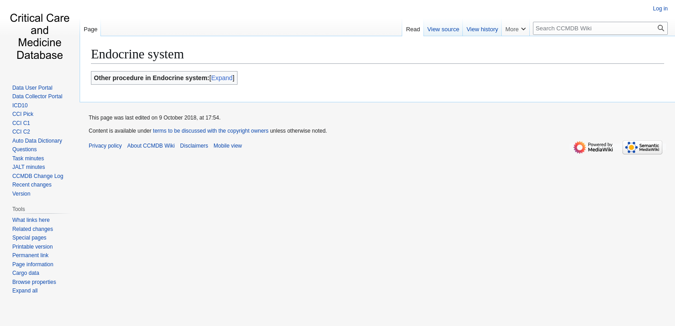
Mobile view (228, 146)
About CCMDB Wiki (151, 146)
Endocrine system (137, 54)
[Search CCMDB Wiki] (600, 28)
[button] (25, 291)
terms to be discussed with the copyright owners (210, 131)
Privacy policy (105, 146)
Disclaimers (194, 146)
